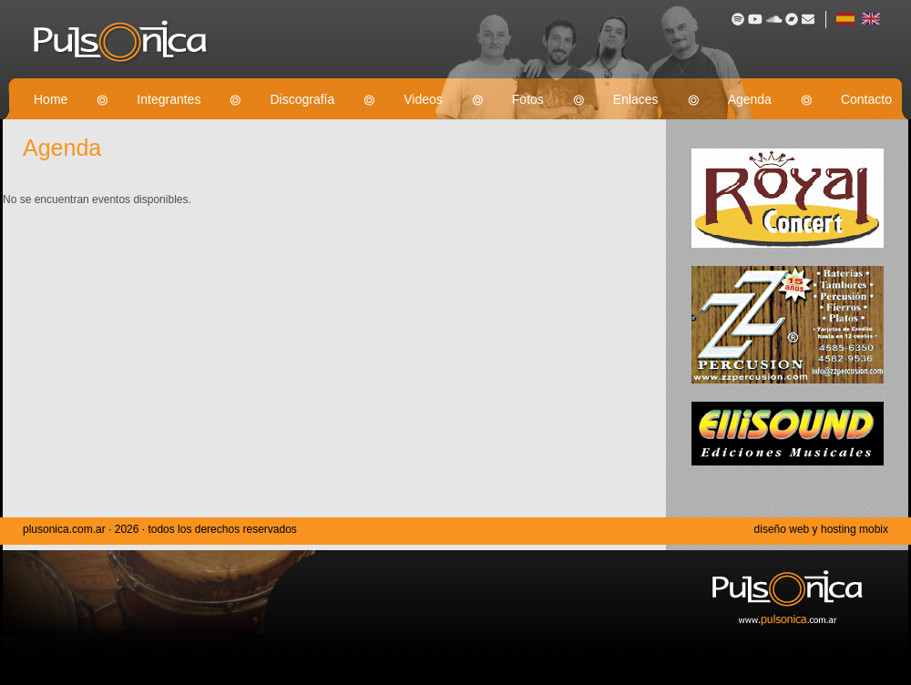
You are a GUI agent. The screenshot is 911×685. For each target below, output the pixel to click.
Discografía (302, 99)
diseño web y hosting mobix (821, 529)
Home (50, 99)
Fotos (528, 99)
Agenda (750, 99)
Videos (423, 99)
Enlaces (636, 99)
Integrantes (168, 99)
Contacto (866, 99)
